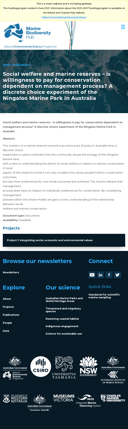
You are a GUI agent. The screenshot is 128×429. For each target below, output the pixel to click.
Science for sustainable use (64, 333)
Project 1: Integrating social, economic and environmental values (50, 240)
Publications (21, 64)
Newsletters (11, 272)
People (7, 322)
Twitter (118, 273)
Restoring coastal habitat (62, 318)
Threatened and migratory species (63, 310)
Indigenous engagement (62, 326)
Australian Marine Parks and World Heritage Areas (64, 300)
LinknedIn (103, 273)
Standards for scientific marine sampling (104, 296)
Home (7, 64)
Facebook (112, 273)
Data (6, 330)
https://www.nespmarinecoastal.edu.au (64, 17)
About (7, 298)
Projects (8, 306)
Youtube (94, 273)
